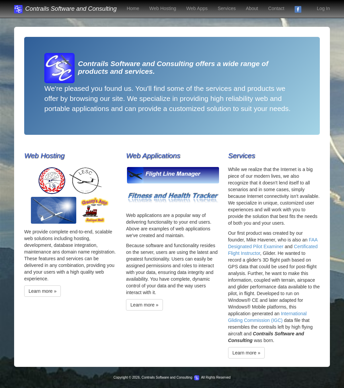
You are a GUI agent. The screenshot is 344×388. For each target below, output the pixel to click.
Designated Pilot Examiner (256, 246)
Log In (323, 8)
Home (133, 8)
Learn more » (42, 291)
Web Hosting (162, 8)
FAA (313, 239)
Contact (276, 8)
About (252, 8)
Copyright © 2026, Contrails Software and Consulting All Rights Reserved (172, 377)
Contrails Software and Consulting (65, 8)
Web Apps (197, 8)
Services (227, 8)
